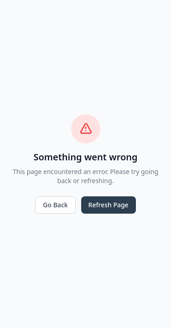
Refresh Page (108, 204)
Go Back (55, 204)
